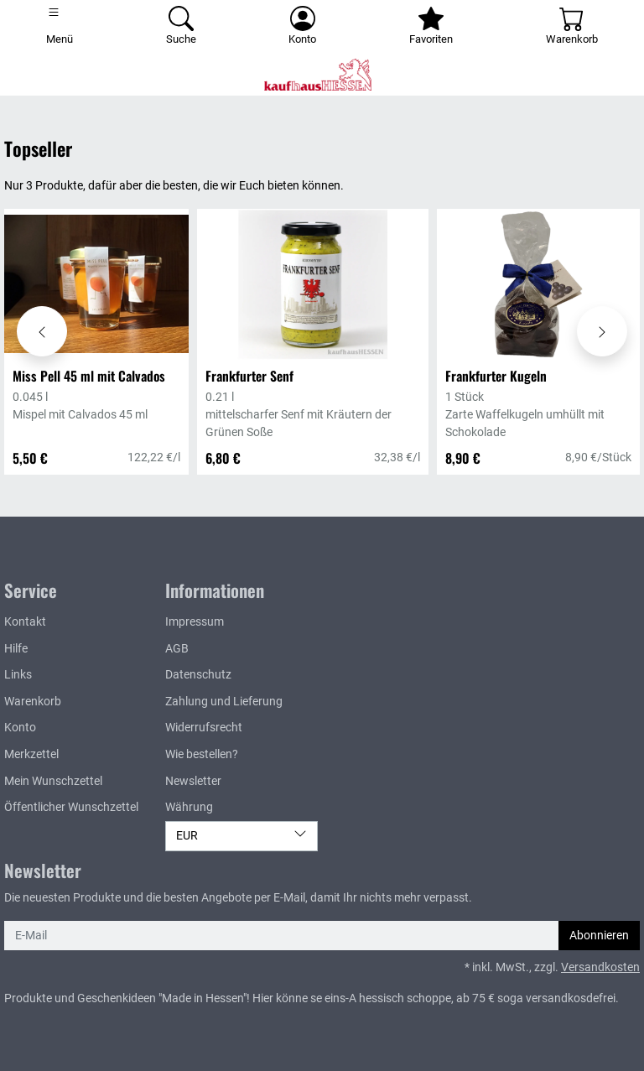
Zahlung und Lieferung (224, 701)
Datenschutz (198, 675)
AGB (177, 649)
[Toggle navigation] (60, 27)
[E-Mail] (281, 936)
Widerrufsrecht (203, 727)
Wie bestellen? (201, 754)
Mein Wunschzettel (53, 781)
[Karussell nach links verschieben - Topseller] (42, 331)
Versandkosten (600, 967)
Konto (20, 727)
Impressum (194, 622)
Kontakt (25, 622)
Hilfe (16, 649)
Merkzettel (31, 754)
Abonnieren (599, 935)
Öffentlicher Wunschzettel (71, 807)
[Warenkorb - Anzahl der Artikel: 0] (571, 27)
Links (18, 675)
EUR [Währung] (241, 835)
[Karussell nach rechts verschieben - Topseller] (602, 331)
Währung (189, 807)
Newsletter (193, 781)
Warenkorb (32, 701)
